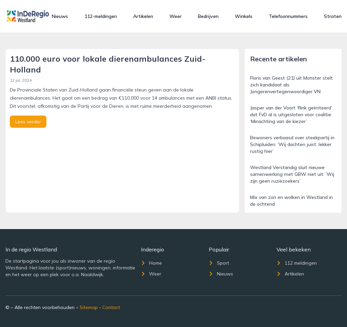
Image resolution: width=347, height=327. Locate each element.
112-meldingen (100, 16)
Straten (333, 16)
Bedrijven (208, 16)
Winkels (243, 16)
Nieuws (60, 16)
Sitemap (89, 307)
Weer (175, 16)
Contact (111, 307)
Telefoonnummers (288, 16)
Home (151, 263)
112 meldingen (297, 263)
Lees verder (28, 122)
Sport (219, 263)
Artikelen (143, 16)
